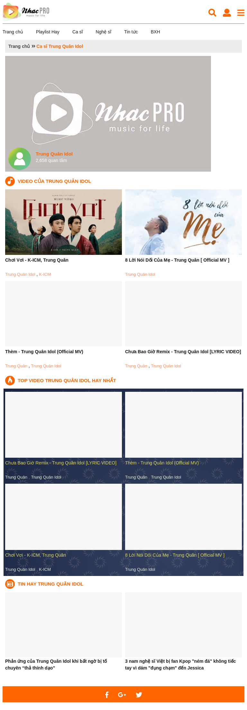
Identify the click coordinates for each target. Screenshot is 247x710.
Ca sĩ (77, 31)
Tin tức (131, 31)
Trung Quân (16, 366)
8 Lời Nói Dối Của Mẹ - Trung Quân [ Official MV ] (177, 260)
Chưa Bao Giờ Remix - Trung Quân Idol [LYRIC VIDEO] (183, 351)
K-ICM (45, 274)
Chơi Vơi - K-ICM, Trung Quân (37, 260)
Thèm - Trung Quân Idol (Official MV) (44, 351)
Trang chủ (13, 31)
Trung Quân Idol (20, 274)
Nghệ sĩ (103, 31)
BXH (155, 31)
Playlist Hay (47, 31)
